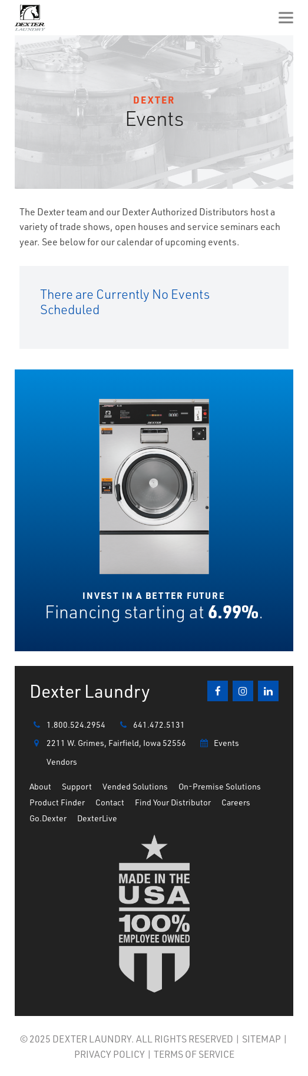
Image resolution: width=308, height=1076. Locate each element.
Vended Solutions (135, 786)
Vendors (62, 761)
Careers (235, 802)
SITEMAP (261, 1038)
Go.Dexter (48, 818)
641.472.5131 (150, 724)
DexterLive (97, 818)
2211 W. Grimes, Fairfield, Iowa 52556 (107, 743)
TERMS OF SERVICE (194, 1054)
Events (218, 743)
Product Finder (57, 802)
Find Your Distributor (173, 802)
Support (77, 786)
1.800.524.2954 (67, 724)
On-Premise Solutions (219, 786)
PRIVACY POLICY (109, 1054)
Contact (109, 802)
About (40, 786)
